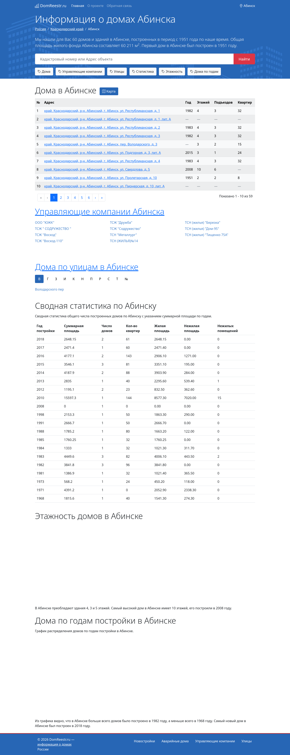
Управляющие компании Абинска (99, 211)
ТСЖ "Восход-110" (49, 241)
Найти (244, 59)
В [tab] (39, 279)
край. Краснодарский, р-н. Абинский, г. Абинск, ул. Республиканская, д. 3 (102, 136)
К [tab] (74, 279)
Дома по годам (204, 71)
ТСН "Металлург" (123, 235)
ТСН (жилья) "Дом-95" (202, 228)
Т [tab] (117, 279)
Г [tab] (47, 279)
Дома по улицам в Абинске (86, 266)
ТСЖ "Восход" (45, 235)
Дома (44, 71)
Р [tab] (100, 279)
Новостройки (144, 741)
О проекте (95, 5)
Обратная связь (119, 5)
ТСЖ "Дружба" (121, 222)
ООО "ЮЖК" (44, 222)
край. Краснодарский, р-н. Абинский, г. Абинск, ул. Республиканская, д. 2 (102, 127)
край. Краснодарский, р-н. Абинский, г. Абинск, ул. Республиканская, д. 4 (102, 161)
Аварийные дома (175, 741)
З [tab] (56, 279)
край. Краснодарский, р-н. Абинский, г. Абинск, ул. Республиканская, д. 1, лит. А (107, 119)
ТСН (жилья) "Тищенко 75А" (206, 235)
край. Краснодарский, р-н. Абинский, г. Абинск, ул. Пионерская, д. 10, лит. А (104, 186)
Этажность (172, 71)
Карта (109, 91)
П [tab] (91, 279)
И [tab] (65, 279)
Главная (77, 5)
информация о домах (54, 744)
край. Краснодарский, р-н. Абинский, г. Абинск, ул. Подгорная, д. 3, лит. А (102, 152)
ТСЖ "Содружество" (125, 228)
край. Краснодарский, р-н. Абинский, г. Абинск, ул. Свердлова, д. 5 (97, 169)
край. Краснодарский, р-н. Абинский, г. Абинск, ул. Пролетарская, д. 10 (100, 178)
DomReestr (50, 5)
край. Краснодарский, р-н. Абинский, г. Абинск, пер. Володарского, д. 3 (100, 144)
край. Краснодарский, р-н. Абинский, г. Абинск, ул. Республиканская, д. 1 (102, 110)
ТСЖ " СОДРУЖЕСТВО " (53, 228)
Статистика (143, 71)
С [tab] (109, 279)
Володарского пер (49, 289)
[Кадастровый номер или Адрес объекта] (134, 59)
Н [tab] (82, 279)
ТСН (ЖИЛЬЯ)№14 (124, 241)
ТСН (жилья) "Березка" (202, 222)
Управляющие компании (80, 71)
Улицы (117, 71)
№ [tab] (126, 279)
